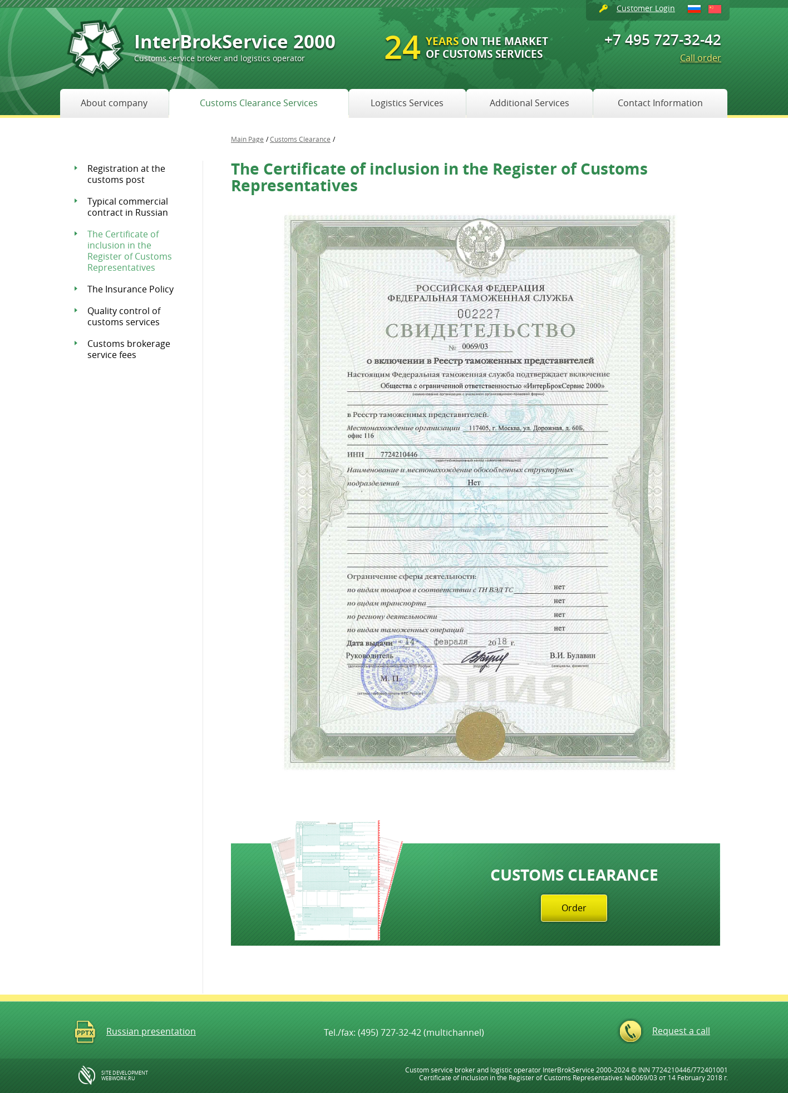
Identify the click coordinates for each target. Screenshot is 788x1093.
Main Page (247, 139)
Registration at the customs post (126, 174)
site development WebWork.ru (124, 1076)
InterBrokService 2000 (235, 46)
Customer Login (646, 8)
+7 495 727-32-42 (662, 40)
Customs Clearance (300, 139)
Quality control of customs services (123, 316)
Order (574, 908)
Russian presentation (151, 1031)
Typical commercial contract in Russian (127, 206)
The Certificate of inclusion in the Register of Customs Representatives (129, 251)
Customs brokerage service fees (128, 349)
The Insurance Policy (130, 289)
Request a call (681, 1031)
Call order (700, 58)
